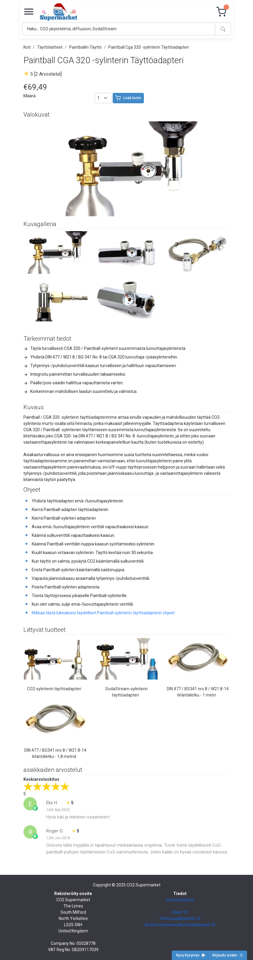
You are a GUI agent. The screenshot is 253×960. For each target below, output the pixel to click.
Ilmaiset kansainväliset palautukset (180, 924)
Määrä (29, 95)
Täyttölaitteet (50, 47)
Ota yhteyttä (180, 899)
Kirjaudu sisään (227, 955)
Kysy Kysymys (190, 955)
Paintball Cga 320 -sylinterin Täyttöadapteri (148, 47)
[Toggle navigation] (29, 12)
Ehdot (180, 912)
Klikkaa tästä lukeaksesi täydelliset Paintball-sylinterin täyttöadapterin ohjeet (103, 612)
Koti (27, 47)
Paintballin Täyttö (85, 47)
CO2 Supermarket (143, 885)
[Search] (118, 29)
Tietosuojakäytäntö (180, 918)
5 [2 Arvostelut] (46, 74)
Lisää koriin (128, 98)
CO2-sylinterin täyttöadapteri (54, 688)
